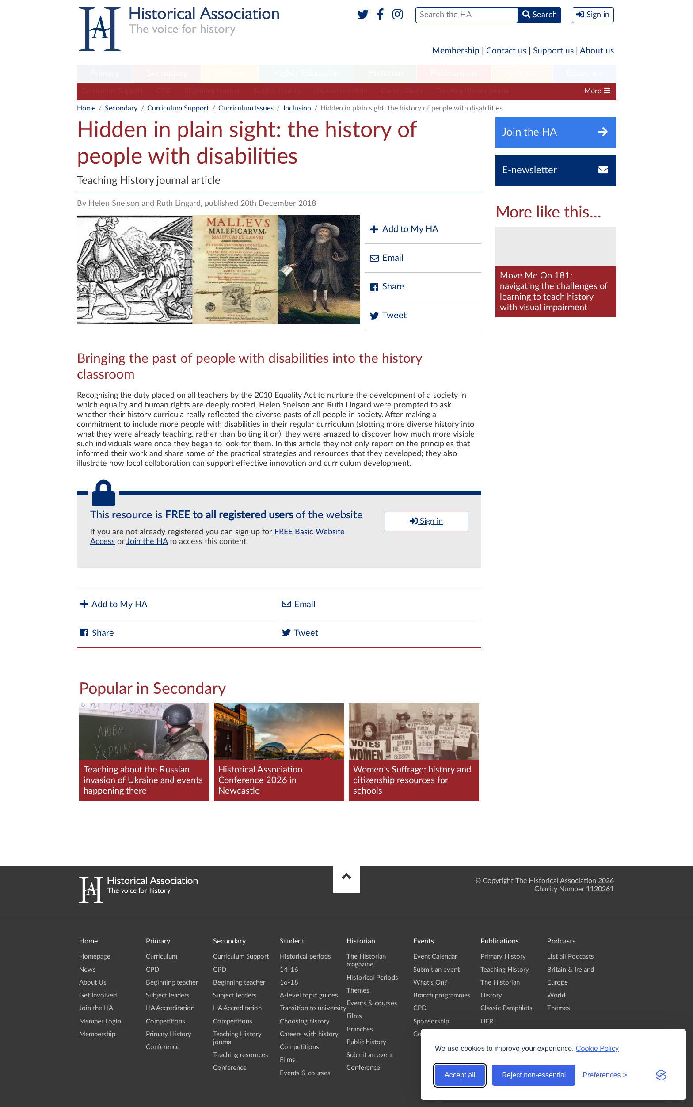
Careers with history (309, 1034)
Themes (357, 990)
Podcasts (522, 73)
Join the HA (147, 542)
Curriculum (161, 956)
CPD (163, 91)
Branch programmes (442, 995)
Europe (557, 982)
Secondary (167, 73)
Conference (162, 1047)
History (491, 995)
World (556, 995)
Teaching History (504, 969)
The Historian (500, 982)
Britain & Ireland (570, 969)
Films (287, 1060)
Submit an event (369, 1055)
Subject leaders (277, 91)
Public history (366, 1042)
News (87, 969)
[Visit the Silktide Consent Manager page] (661, 1075)
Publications (454, 73)
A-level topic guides (309, 995)
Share (386, 287)
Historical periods (305, 956)
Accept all (460, 1075)
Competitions (402, 91)
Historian (385, 73)
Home (86, 108)
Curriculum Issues (246, 108)
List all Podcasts (570, 956)
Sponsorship (431, 1021)
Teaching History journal (473, 91)
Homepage (94, 956)
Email (386, 258)
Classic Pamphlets (506, 1008)
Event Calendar (435, 956)
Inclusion (297, 108)
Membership (456, 51)
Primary (104, 73)
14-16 (289, 969)
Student (229, 73)
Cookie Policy (597, 1048)
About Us (93, 982)
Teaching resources (553, 91)
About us (597, 51)
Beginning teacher (212, 91)
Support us (553, 51)
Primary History (168, 1034)
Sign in (426, 521)
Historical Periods (372, 977)
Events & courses (305, 1073)
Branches (585, 73)
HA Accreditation (340, 91)
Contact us (506, 51)
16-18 (289, 982)
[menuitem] (104, 74)
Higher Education (306, 73)
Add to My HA (403, 229)
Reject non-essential (534, 1075)
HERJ (488, 1021)
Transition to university (313, 1008)
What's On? (430, 982)
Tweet (388, 315)
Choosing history (305, 1021)
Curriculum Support (112, 91)
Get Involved (98, 995)
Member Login (100, 1021)
